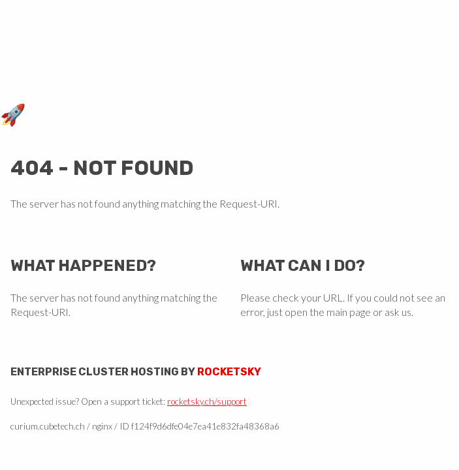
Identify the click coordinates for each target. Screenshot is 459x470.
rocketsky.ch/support (207, 401)
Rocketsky (229, 372)
